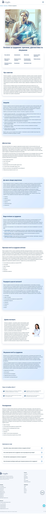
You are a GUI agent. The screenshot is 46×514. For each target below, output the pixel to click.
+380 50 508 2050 (3, 505)
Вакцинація (26, 477)
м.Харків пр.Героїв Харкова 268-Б (5, 502)
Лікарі (25, 486)
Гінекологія (2, 490)
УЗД (24, 479)
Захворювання (17, 54)
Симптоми (6, 5)
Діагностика (26, 54)
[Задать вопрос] (44, 505)
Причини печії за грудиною (17, 60)
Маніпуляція (26, 478)
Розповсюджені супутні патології (27, 60)
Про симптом (7, 54)
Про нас (25, 491)
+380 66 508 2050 (3, 506)
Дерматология (2, 491)
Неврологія (1, 495)
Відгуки (25, 489)
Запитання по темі (28, 63)
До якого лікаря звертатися (37, 55)
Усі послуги (26, 474)
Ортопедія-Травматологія (4, 498)
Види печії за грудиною (7, 60)
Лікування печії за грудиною (8, 64)
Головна (1, 5)
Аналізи (25, 475)
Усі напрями (2, 486)
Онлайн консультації (27, 482)
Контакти (25, 490)
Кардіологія (2, 494)
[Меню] (43, 2)
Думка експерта (37, 59)
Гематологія (2, 489)
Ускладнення (17, 63)
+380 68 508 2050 (3, 507)
